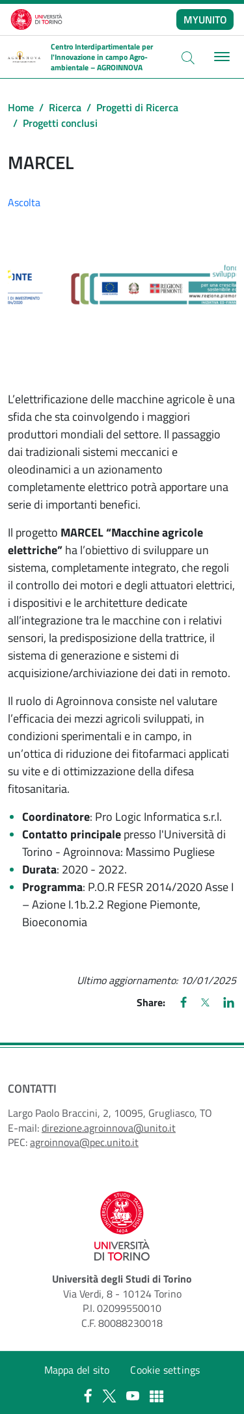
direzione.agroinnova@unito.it (109, 1128)
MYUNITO (205, 19)
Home (21, 107)
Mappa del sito (77, 1370)
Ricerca (65, 107)
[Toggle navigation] (220, 57)
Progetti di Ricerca (137, 107)
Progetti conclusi (60, 123)
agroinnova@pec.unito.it (84, 1142)
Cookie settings (165, 1370)
